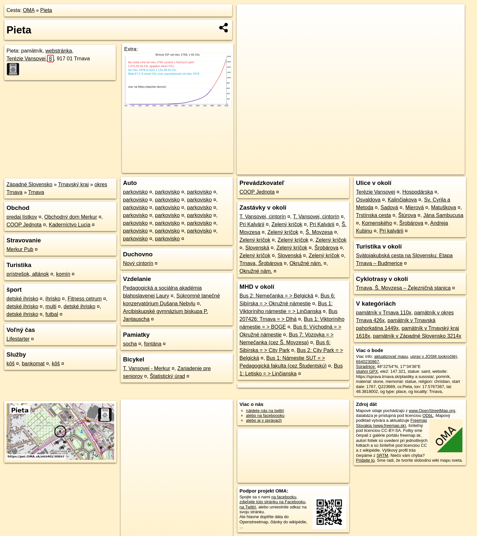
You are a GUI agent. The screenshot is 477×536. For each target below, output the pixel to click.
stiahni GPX (367, 371)
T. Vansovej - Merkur (146, 368)
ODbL (428, 415)
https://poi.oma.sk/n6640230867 (435, 170)
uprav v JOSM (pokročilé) (433, 356)
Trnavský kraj (73, 184)
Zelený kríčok (286, 224)
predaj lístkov (21, 217)
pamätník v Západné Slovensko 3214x (417, 336)
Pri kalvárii (391, 231)
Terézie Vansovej (30, 58)
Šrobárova (327, 247)
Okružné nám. (306, 263)
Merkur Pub (19, 249)
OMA (29, 10)
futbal (51, 314)
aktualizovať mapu (391, 356)
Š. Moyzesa (319, 232)
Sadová (389, 207)
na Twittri (248, 507)
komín (63, 274)
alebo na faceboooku (265, 415)
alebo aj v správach (264, 420)
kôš (10, 363)
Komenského (377, 223)
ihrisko (52, 298)
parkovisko (135, 192)
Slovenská (257, 247)
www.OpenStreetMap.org (432, 410)
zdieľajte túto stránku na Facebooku (272, 501)
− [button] (248, 25)
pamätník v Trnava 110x (383, 312)
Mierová (414, 207)
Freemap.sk (386, 170)
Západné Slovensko (29, 184)
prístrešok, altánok (27, 274)
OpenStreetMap (352, 170)
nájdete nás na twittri (265, 410)
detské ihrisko (22, 298)
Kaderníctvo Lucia (69, 224)
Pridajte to (365, 460)
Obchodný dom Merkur (70, 217)
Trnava (36, 192)
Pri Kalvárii (252, 224)
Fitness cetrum (85, 298)
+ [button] (248, 15)
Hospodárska (417, 192)
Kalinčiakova (402, 199)
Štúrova (407, 215)
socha (130, 344)
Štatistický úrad (167, 376)
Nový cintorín (138, 263)
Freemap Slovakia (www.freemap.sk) (391, 423)
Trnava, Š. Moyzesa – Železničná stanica (403, 288)
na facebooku (283, 496)
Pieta (46, 10)
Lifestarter (18, 339)
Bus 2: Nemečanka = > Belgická (277, 295)
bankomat (33, 363)
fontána (152, 344)
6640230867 (367, 361)
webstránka (58, 51)
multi (50, 306)
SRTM (382, 455)
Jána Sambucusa (443, 215)
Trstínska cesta (373, 215)
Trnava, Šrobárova (261, 263)
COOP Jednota (24, 224)
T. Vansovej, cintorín (263, 216)
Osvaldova (368, 199)
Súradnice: (366, 366)
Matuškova (443, 207)
